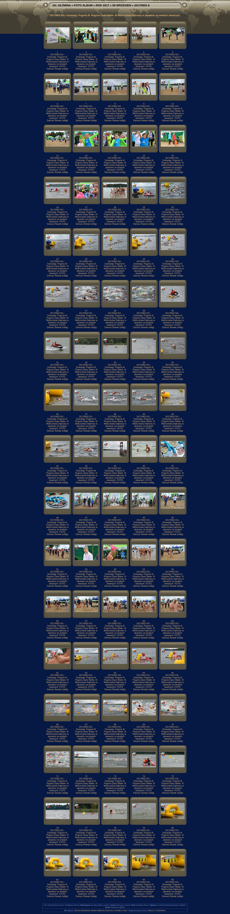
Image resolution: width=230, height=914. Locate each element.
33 (115, 362)
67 (86, 724)
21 (57, 259)
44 (143, 466)
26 (57, 311)
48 (115, 517)
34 (143, 362)
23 (115, 259)
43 (115, 466)
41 (57, 466)
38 (115, 414)
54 (143, 569)
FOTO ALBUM (83, 5)
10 (172, 104)
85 (172, 879)
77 (86, 828)
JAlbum (150, 910)
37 (86, 414)
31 (57, 362)
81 (57, 879)
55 (172, 569)
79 (143, 828)
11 (57, 155)
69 (143, 724)
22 (86, 259)
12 (86, 155)
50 (172, 517)
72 (86, 776)
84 (143, 879)
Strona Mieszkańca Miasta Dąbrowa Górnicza (93, 910)
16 (57, 207)
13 (115, 155)
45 (172, 466)
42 (86, 466)
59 (143, 621)
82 (86, 879)
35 (172, 362)
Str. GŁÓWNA (62, 5)
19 (143, 207)
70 (172, 724)
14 (143, 155)
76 (57, 828)
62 (86, 673)
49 (143, 517)
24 (143, 259)
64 (143, 673)
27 (86, 311)
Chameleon (161, 910)
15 (172, 155)
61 (57, 673)
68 (115, 724)
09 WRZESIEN (121, 5)
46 (57, 517)
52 (86, 569)
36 (57, 414)
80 (172, 828)
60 (172, 621)
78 (115, 828)
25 (172, 259)
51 (57, 569)
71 (57, 776)
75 (172, 776)
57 (86, 621)
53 (115, 569)
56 (57, 621)
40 (172, 414)
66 (57, 724)
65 (172, 673)
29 (143, 311)
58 (115, 621)
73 (115, 776)
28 (115, 311)
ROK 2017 (102, 5)
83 (115, 879)
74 (143, 776)
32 (86, 362)
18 (115, 207)
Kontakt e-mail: (120, 910)
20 (172, 207)
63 (115, 673)
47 (86, 517)
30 (172, 311)
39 (143, 414)
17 (86, 207)
